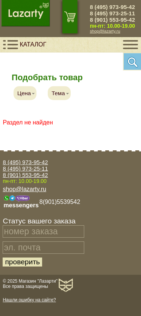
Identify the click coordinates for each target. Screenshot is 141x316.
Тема (58, 93)
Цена (24, 93)
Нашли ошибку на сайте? (29, 300)
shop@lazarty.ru (105, 31)
